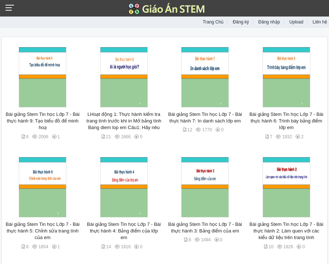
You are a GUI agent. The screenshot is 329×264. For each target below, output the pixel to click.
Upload (296, 22)
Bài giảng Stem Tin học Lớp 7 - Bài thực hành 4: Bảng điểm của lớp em (124, 230)
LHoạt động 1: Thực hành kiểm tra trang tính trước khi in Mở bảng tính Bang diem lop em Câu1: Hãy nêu (124, 120)
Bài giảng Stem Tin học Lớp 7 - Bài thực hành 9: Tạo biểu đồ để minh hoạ (42, 120)
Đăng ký (241, 22)
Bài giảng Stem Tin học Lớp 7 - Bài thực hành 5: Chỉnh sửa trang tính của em (42, 230)
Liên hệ (319, 22)
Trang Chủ (213, 22)
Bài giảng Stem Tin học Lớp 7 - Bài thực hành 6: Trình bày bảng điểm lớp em (286, 120)
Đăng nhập (269, 22)
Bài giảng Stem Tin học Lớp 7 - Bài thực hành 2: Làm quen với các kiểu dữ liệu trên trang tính (286, 230)
